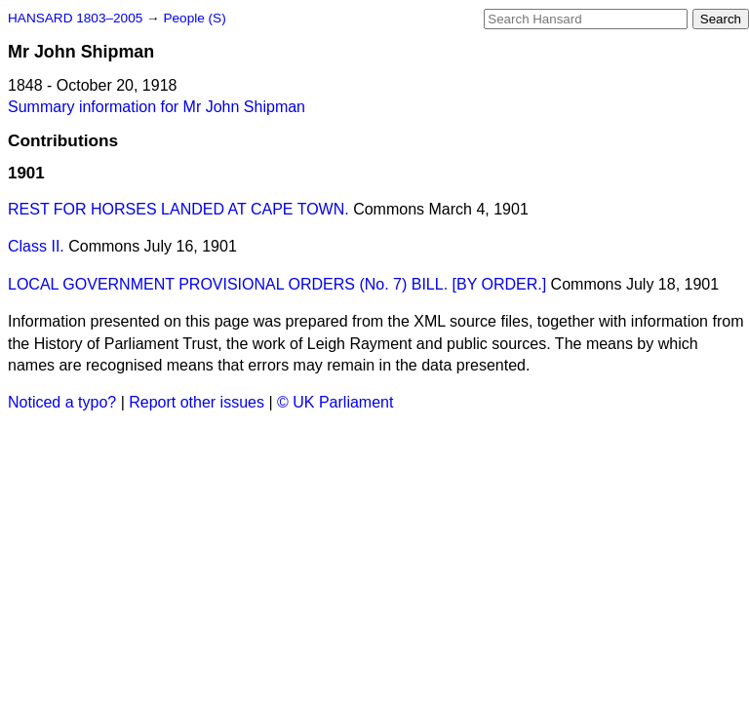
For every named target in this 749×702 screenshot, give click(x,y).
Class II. (36, 246)
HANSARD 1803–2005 (75, 18)
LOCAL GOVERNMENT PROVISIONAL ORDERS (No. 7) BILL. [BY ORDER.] (277, 284)
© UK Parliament (335, 402)
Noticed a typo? (62, 402)
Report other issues (196, 402)
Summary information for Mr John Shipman (156, 106)
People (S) (194, 18)
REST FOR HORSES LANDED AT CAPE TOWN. (178, 209)
